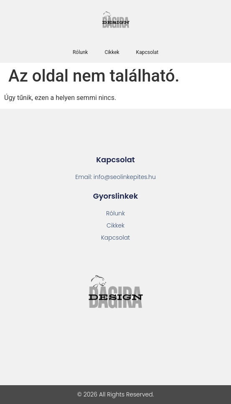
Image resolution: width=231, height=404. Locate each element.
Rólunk (80, 52)
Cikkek (111, 52)
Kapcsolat (147, 52)
